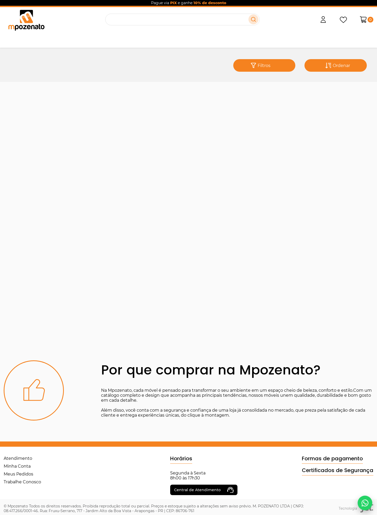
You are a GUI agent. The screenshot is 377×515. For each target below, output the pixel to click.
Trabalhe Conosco (22, 481)
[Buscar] (253, 19)
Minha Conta (17, 466)
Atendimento (18, 458)
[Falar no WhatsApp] (365, 503)
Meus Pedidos (18, 474)
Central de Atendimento (204, 490)
